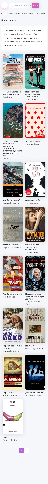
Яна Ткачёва (9, 297)
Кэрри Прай (31, 252)
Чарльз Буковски (11, 203)
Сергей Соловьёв (12, 247)
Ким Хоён (7, 97)
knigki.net (4, 5)
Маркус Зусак (32, 144)
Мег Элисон (31, 203)
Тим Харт (7, 158)
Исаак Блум (31, 99)
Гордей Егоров (33, 395)
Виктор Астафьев (11, 395)
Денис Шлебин (10, 440)
